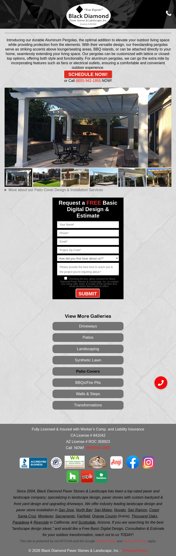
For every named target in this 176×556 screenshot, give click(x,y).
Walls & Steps (88, 394)
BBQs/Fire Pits (88, 382)
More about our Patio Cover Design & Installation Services (55, 190)
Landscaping (88, 349)
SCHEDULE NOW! (87, 74)
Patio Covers (88, 371)
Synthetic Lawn (88, 360)
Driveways (88, 326)
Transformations (88, 405)
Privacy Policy (106, 541)
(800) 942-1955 (88, 81)
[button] (160, 382)
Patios (87, 337)
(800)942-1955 (98, 448)
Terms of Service (135, 541)
